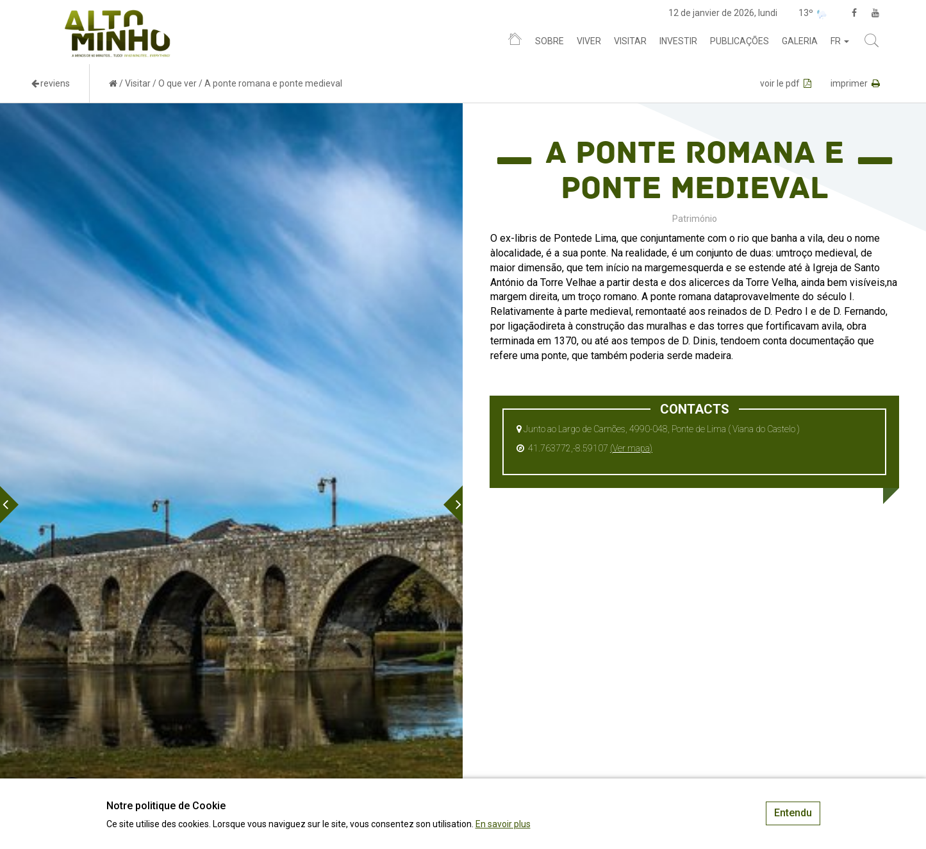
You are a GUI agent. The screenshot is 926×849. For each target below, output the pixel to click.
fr (840, 41)
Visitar (630, 41)
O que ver (177, 83)
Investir (678, 41)
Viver (589, 41)
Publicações (739, 41)
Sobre (549, 41)
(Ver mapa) (631, 448)
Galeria (800, 41)
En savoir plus (503, 824)
